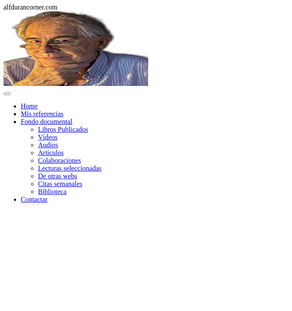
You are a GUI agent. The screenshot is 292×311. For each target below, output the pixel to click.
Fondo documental (47, 121)
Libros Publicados (63, 129)
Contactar (34, 199)
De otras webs (57, 176)
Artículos (51, 152)
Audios (48, 145)
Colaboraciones (59, 160)
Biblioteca (52, 191)
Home (29, 106)
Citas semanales (60, 183)
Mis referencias (42, 113)
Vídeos (47, 137)
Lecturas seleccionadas (70, 168)
